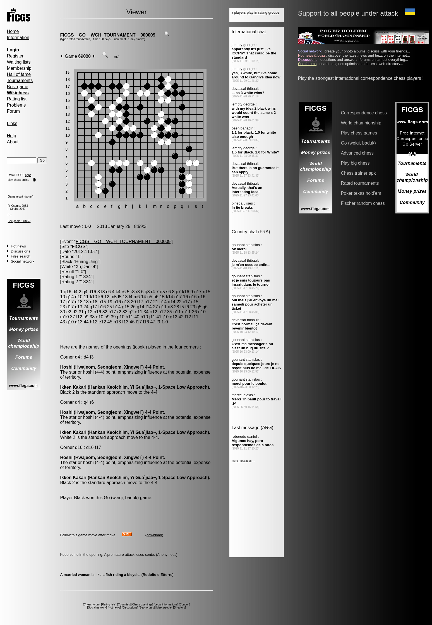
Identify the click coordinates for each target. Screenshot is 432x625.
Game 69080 (78, 56)
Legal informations (166, 604)
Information (18, 37)
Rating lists (109, 604)
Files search (20, 256)
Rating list (17, 99)
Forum (13, 111)
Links (12, 123)
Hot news (18, 246)
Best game (17, 86)
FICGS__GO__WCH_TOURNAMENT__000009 (107, 35)
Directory (179, 607)
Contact (184, 604)
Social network (23, 261)
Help (11, 135)
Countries (124, 604)
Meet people (164, 607)
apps (28, 175)
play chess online (18, 179)
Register (15, 56)
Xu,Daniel (85, 266)
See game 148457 (19, 221)
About (13, 142)
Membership (19, 68)
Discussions (20, 251)
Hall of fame (19, 74)
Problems (16, 105)
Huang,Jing (86, 261)
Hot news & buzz (311, 55)
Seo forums (147, 607)
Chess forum (92, 604)
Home (13, 31)
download (154, 535)
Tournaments (20, 80)
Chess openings (142, 604)
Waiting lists (19, 62)
